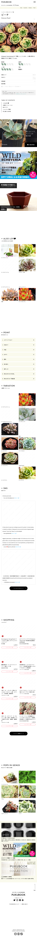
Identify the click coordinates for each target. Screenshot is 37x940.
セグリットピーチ (22, 287)
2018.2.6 (16, 582)
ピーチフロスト (22, 450)
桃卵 (19, 436)
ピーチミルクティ (4, 465)
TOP (34, 887)
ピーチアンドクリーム (5, 287)
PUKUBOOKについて (14, 904)
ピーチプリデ (21, 257)
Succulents (25, 7)
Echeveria (30, 7)
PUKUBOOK (6, 2)
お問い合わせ (25, 904)
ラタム (2, 799)
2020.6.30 (17, 546)
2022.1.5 (16, 498)
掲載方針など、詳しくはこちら (21, 93)
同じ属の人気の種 (7, 111)
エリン (20, 784)
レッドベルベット (4, 784)
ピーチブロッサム (22, 301)
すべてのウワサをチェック (18, 588)
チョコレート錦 (22, 272)
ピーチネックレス (4, 257)
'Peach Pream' (21, 465)
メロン (20, 799)
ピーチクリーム (4, 436)
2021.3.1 (13, 533)
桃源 (2, 301)
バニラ (20, 813)
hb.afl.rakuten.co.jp (4, 51)
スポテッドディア (4, 813)
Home (21, 7)
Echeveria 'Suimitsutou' (7, 56)
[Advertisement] (18, 224)
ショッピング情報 (7, 109)
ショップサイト (9, 647)
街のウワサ (5, 107)
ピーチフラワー (4, 450)
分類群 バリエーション (8, 105)
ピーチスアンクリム (5, 272)
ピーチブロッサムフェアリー (6, 421)
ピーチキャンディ (22, 421)
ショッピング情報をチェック (18, 733)
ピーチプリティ (4, 480)
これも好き (6, 103)
